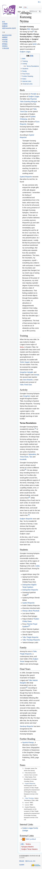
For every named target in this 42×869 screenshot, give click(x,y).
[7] (29, 626)
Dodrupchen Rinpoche (30, 590)
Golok (37, 566)
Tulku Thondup (29, 798)
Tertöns (28, 844)
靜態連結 (5, 44)
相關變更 (5, 37)
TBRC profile (29, 839)
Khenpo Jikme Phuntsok (30, 611)
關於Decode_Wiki (30, 861)
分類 (22, 844)
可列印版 (5, 42)
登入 (39, 2)
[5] (29, 515)
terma (36, 375)
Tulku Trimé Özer (26, 385)
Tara (30, 457)
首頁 (3, 22)
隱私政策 (21, 861)
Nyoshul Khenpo (28, 742)
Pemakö (33, 94)
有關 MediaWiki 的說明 (9, 28)
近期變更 (5, 24)
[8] (26, 687)
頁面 (20, 7)
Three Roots (24, 457)
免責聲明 (21, 864)
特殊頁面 (5, 39)
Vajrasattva (32, 454)
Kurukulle (23, 459)
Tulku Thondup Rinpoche (31, 640)
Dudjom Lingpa (25, 52)
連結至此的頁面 (7, 35)
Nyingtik (30, 372)
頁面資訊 (5, 46)
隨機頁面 (5, 26)
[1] (33, 31)
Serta (22, 347)
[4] (29, 497)
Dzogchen (23, 372)
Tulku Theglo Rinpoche (30, 637)
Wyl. (28, 29)
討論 (25, 7)
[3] (25, 469)
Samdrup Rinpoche (26, 726)
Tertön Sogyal (24, 362)
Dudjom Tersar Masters (29, 849)
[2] (35, 428)
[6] (27, 594)
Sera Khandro (28, 380)
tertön (35, 44)
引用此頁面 (5, 48)
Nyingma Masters (27, 847)
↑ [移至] (24, 768)
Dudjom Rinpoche (26, 519)
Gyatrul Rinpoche (26, 177)
